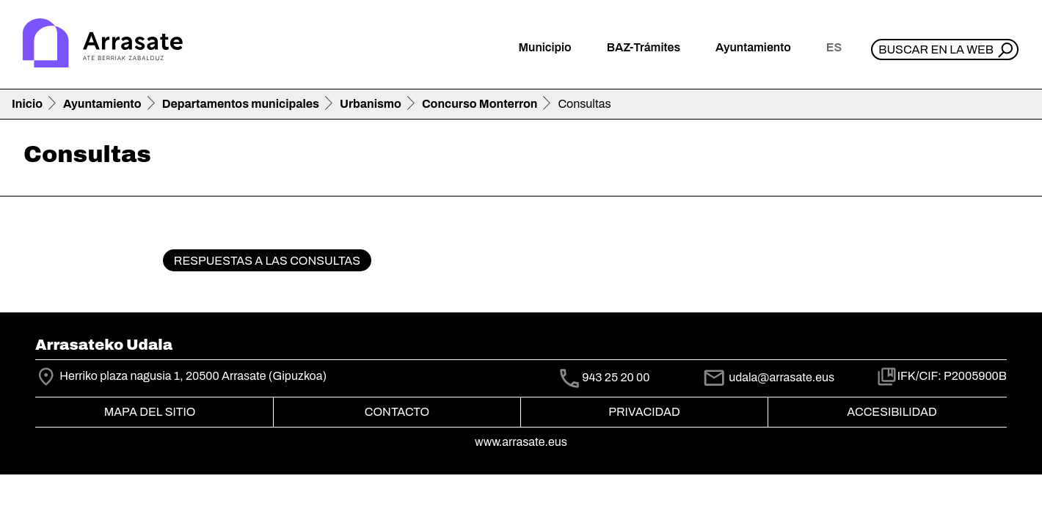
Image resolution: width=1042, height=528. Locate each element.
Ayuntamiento (102, 104)
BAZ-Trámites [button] (643, 47)
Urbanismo (370, 104)
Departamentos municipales (240, 104)
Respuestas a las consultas (267, 260)
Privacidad (644, 412)
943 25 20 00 (615, 377)
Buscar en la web (936, 49)
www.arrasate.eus (521, 442)
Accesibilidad (891, 412)
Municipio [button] (545, 47)
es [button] (834, 47)
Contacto (397, 412)
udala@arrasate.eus (768, 377)
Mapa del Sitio (150, 412)
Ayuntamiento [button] (753, 47)
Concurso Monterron (480, 104)
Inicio (27, 104)
